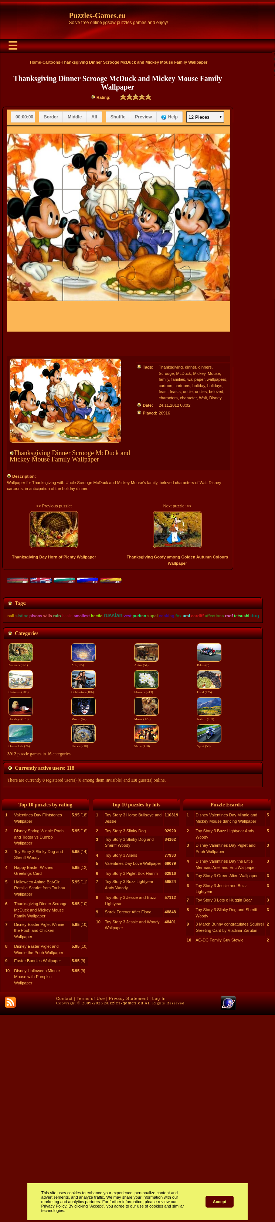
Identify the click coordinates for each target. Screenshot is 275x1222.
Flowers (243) (146, 793)
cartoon (165, 385)
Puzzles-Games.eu (97, 15)
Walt (203, 398)
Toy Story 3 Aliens (121, 1062)
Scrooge (166, 373)
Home (35, 62)
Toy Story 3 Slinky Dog (125, 1038)
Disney (215, 398)
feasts (175, 391)
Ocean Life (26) (21, 847)
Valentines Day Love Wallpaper (133, 1070)
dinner (190, 367)
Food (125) (209, 793)
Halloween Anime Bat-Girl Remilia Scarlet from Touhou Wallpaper (39, 1095)
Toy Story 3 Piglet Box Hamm (131, 1080)
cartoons (182, 385)
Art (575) (83, 766)
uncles (201, 391)
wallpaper (195, 379)
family (164, 379)
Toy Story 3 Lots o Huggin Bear (224, 1107)
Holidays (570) (21, 820)
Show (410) (146, 847)
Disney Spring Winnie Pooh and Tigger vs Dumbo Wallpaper (39, 1044)
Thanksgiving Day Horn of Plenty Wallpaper (54, 557)
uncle (188, 391)
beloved (216, 391)
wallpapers (217, 379)
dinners (205, 367)
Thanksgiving (171, 367)
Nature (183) (209, 820)
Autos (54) (146, 766)
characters (168, 398)
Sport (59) (209, 847)
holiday (199, 385)
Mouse (214, 373)
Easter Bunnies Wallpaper (37, 1168)
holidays (214, 385)
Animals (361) (21, 766)
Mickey (199, 373)
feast (163, 391)
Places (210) (83, 847)
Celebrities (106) (83, 793)
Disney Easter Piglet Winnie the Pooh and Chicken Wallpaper (39, 1137)
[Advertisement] (133, 643)
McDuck (183, 373)
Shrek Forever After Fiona (128, 1119)
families (178, 379)
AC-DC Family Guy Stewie (220, 1147)
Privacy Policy (54, 1206)
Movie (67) (83, 820)
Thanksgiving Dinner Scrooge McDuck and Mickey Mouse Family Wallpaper (40, 1117)
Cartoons (51, 62)
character (188, 398)
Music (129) (146, 820)
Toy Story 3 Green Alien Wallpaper (227, 1083)
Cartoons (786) (21, 793)
